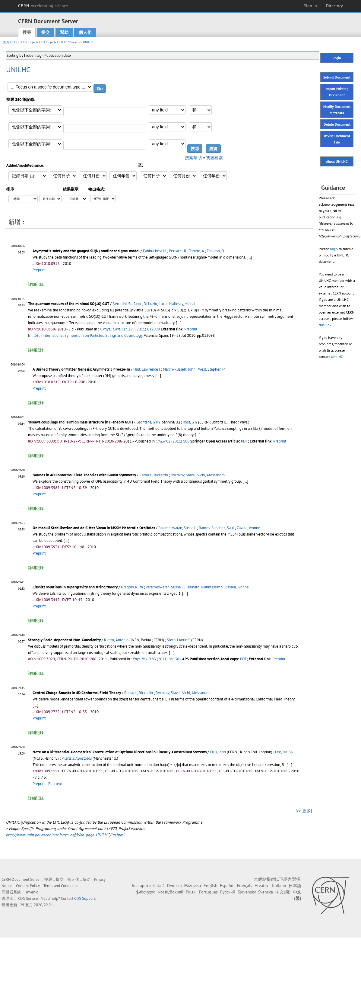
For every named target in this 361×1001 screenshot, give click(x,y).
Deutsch (174, 885)
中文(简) (282, 892)
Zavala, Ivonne (248, 527)
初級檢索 (214, 157)
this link (325, 325)
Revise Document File (337, 139)
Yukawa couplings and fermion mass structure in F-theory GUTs (80, 422)
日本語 (295, 885)
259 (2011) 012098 (130, 329)
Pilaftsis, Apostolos (77, 758)
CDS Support (84, 898)
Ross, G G (190, 422)
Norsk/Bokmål (170, 892)
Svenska (265, 892)
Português (208, 892)
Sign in (310, 5)
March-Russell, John (179, 369)
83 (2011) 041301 (157, 658)
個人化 (85, 32)
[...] (179, 322)
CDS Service (28, 898)
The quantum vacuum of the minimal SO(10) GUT (68, 303)
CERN (43, 5)
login (334, 248)
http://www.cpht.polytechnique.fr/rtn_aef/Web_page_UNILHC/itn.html (65, 835)
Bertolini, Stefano (126, 303)
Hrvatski (262, 885)
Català (159, 885)
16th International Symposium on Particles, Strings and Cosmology (88, 335)
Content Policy (28, 885)
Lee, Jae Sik (284, 752)
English (210, 885)
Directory (334, 5)
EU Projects (48, 42)
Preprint (39, 269)
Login (337, 58)
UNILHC (337, 356)
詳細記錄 (36, 284)
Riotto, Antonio (116, 639)
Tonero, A (196, 250)
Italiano (279, 885)
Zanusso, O (215, 250)
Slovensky (247, 892)
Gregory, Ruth (132, 587)
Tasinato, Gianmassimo (204, 587)
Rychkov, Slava (183, 475)
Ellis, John (218, 752)
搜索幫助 (193, 157)
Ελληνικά (192, 885)
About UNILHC (337, 161)
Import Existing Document (336, 91)
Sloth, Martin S (178, 639)
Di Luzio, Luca (155, 303)
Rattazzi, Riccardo (153, 475)
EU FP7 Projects (69, 42)
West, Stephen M (211, 369)
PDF (244, 441)
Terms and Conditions (60, 885)
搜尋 (27, 32)
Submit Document (336, 77)
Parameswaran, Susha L (177, 527)
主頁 (6, 42)
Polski (191, 892)
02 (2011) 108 (173, 441)
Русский (227, 892)
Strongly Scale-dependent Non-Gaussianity (64, 639)
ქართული (145, 892)
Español (227, 885)
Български (141, 885)
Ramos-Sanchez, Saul (216, 527)
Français (244, 885)
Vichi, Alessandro (211, 475)
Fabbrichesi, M (154, 250)
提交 (45, 32)
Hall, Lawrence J (146, 369)
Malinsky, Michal (182, 303)
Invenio (32, 892)
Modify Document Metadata (336, 109)
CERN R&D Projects (25, 42)
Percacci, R (177, 250)
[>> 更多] (304, 810)
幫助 (64, 32)
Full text (55, 783)
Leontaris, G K (147, 422)
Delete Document (337, 124)
